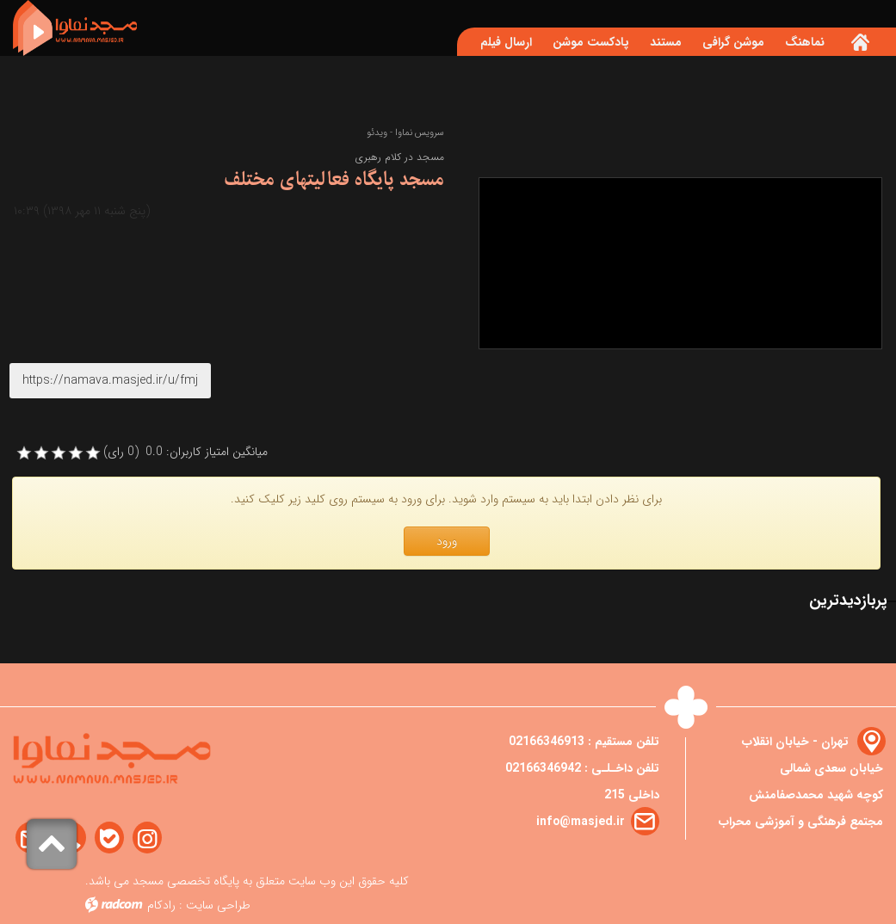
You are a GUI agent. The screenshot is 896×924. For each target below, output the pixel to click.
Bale (109, 838)
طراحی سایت (218, 905)
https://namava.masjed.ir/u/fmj (110, 380)
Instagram (147, 838)
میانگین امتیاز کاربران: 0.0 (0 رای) (185, 452)
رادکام (161, 905)
